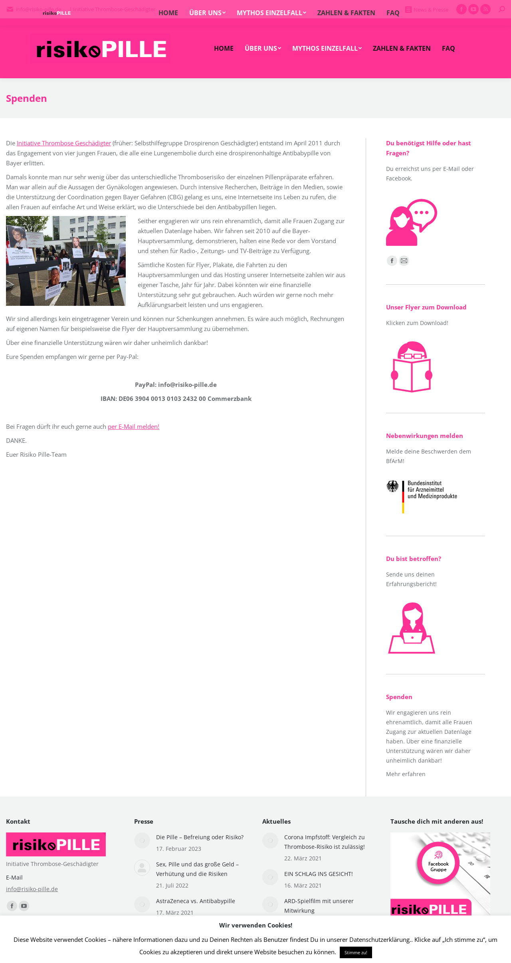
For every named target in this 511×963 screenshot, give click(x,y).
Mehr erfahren (406, 774)
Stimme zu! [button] (356, 952)
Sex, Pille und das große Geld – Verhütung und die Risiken (197, 869)
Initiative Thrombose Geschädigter (64, 143)
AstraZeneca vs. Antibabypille (195, 901)
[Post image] (142, 840)
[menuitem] (224, 48)
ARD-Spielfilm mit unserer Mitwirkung (319, 905)
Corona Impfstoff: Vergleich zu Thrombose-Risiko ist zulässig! (324, 841)
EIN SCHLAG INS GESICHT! (318, 874)
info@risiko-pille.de (32, 889)
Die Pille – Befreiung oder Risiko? (200, 837)
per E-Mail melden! (133, 426)
